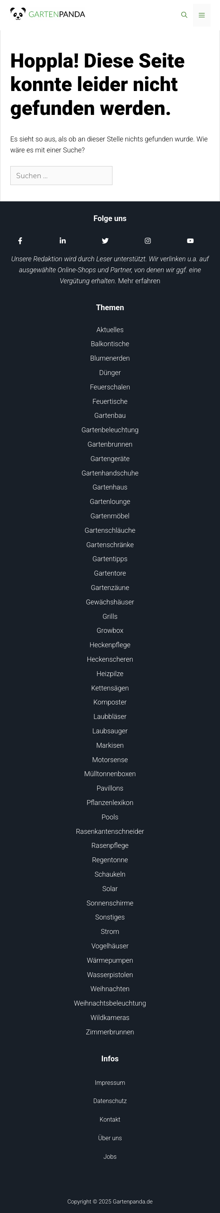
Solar (109, 889)
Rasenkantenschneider (110, 831)
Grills (110, 616)
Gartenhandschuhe (109, 473)
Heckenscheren (110, 659)
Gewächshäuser (110, 602)
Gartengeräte (110, 459)
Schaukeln (110, 874)
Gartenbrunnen (109, 444)
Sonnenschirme (110, 903)
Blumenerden (110, 358)
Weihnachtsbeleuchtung (110, 1003)
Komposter (110, 702)
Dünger (110, 373)
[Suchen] (125, 175)
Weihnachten (110, 989)
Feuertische (109, 401)
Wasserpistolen (110, 975)
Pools (109, 817)
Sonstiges (110, 917)
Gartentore (110, 573)
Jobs (110, 1156)
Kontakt (110, 1119)
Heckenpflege (110, 645)
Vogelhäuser (109, 946)
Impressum (110, 1082)
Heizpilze (110, 674)
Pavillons (110, 788)
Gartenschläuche (110, 530)
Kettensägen (110, 688)
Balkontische (110, 344)
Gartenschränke (110, 545)
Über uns (110, 1138)
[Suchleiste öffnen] (184, 15)
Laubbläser (110, 716)
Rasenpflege (110, 845)
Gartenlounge (110, 501)
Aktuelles (110, 330)
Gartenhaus (110, 487)
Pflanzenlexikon (110, 803)
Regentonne (110, 860)
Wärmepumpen (110, 960)
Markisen (109, 745)
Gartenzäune (110, 588)
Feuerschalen (110, 387)
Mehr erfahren (139, 281)
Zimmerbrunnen (110, 1032)
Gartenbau (110, 415)
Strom (110, 931)
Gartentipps (109, 559)
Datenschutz (110, 1101)
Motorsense (110, 760)
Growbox (110, 630)
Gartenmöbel (110, 516)
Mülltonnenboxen (110, 774)
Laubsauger (110, 731)
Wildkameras (109, 1018)
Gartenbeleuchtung (110, 430)
